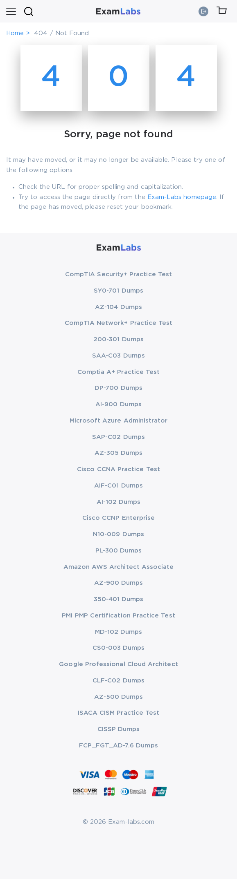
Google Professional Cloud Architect (118, 664)
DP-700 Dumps (118, 388)
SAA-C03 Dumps (118, 355)
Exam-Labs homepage (181, 197)
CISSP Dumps (118, 729)
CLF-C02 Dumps (118, 680)
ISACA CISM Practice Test (119, 713)
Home (15, 33)
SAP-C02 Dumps (118, 437)
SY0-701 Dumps (118, 290)
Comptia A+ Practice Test (118, 372)
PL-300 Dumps (118, 550)
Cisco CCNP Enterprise (118, 518)
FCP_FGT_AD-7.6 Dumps (118, 745)
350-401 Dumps (119, 599)
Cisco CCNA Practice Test (118, 469)
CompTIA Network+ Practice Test (119, 323)
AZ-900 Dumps (118, 583)
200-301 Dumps (118, 339)
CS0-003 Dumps (119, 648)
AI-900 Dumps (118, 404)
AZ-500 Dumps (118, 697)
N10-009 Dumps (118, 534)
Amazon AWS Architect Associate (118, 567)
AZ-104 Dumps (118, 307)
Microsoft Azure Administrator (119, 420)
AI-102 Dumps (119, 502)
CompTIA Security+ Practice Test (118, 274)
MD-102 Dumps (118, 632)
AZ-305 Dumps (119, 453)
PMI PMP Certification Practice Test (118, 615)
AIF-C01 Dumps (118, 485)
